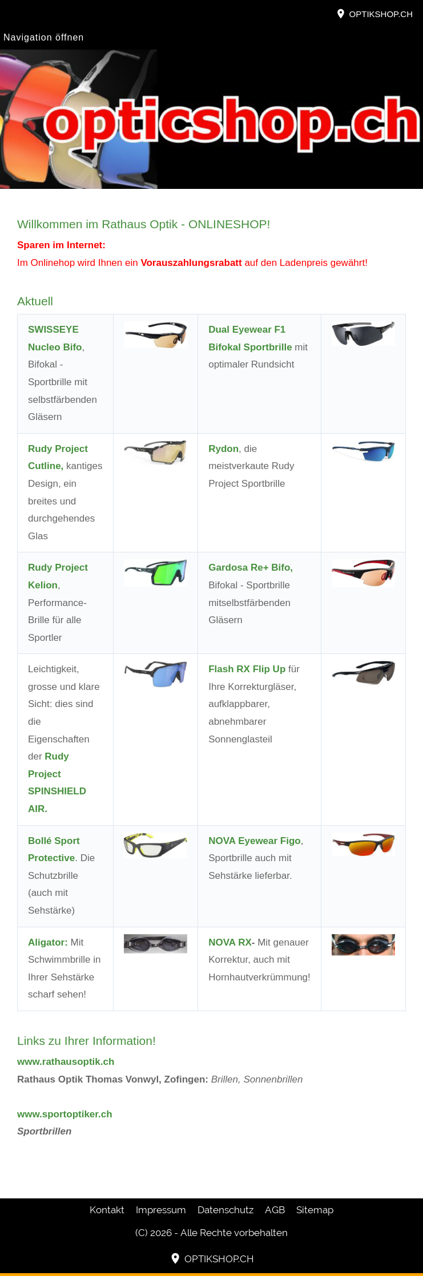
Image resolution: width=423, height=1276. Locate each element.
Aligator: (48, 942)
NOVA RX (230, 942)
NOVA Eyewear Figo (254, 840)
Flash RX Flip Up (246, 669)
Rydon (223, 448)
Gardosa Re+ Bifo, (250, 567)
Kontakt (107, 1210)
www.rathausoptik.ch (65, 1061)
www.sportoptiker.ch (64, 1114)
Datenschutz (225, 1210)
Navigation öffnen (43, 37)
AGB (275, 1210)
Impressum (161, 1210)
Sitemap (314, 1210)
